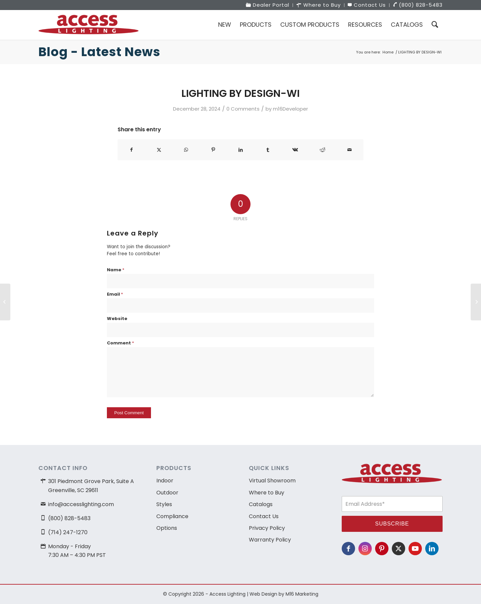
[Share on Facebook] (131, 150)
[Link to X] (398, 548)
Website (117, 318)
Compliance (172, 516)
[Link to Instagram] (365, 548)
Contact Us (264, 516)
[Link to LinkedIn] (432, 548)
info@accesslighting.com (81, 504)
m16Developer (290, 108)
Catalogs (261, 504)
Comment (120, 343)
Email (115, 294)
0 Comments (243, 108)
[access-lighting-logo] (88, 25)
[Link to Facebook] (348, 548)
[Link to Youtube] (415, 548)
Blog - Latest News (99, 51)
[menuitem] (268, 5)
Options (166, 528)
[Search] (435, 25)
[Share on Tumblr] (268, 150)
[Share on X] (159, 150)
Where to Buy (266, 492)
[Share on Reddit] (322, 150)
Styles (164, 504)
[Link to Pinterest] (381, 548)
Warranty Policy (270, 540)
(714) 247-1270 (68, 532)
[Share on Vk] (295, 150)
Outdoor (167, 492)
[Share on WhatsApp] (186, 150)
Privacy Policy (267, 528)
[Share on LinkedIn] (240, 150)
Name (115, 270)
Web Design (263, 594)
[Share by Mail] (349, 150)
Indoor (164, 480)
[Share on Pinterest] (213, 150)
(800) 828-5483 (69, 518)
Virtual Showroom (272, 480)
